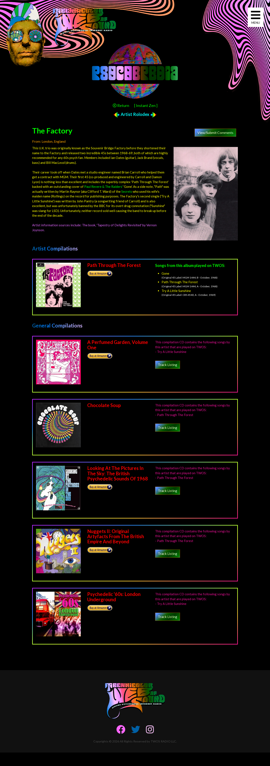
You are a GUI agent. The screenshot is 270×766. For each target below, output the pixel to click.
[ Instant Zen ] (146, 105)
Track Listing (167, 365)
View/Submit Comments (215, 132)
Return (121, 105)
